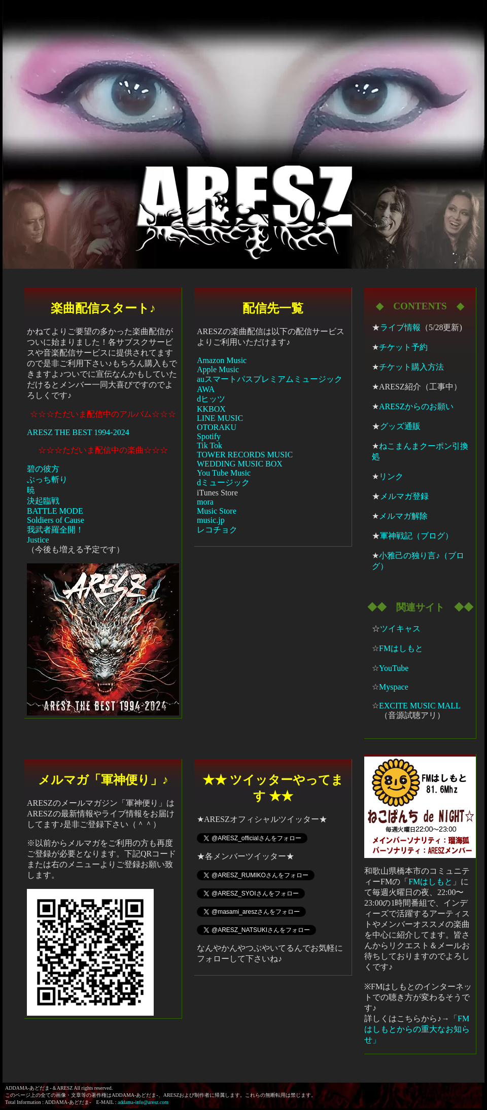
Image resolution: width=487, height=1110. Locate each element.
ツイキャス (400, 628)
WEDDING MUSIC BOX (240, 463)
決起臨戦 (43, 500)
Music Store (216, 511)
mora (205, 501)
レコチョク (217, 529)
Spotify (209, 436)
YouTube (393, 668)
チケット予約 (403, 347)
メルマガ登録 (404, 496)
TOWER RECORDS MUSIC (245, 454)
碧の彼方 (43, 468)
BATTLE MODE (55, 511)
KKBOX (211, 409)
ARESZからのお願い (416, 406)
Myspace (393, 687)
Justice (38, 539)
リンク (391, 476)
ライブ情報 (400, 327)
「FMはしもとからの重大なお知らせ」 (417, 1029)
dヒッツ (211, 399)
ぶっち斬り (47, 479)
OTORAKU (216, 427)
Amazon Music (222, 360)
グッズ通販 (400, 426)
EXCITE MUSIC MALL (420, 705)
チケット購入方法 (411, 367)
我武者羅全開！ (55, 529)
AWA (206, 389)
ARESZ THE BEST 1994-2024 (78, 432)
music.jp (211, 520)
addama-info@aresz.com (143, 1102)
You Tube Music (224, 473)
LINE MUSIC (220, 418)
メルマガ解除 (403, 516)
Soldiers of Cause (55, 520)
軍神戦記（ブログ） (416, 535)
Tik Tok (209, 445)
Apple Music (218, 369)
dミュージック (223, 482)
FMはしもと (401, 648)
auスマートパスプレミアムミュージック (269, 379)
